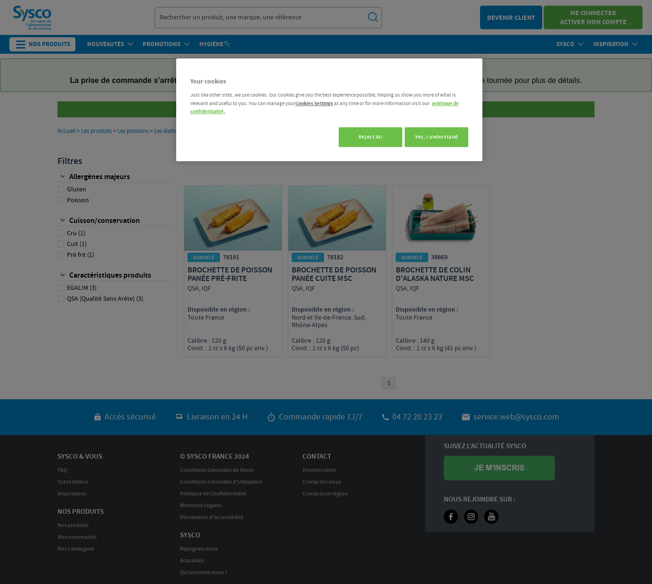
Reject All (366, 136)
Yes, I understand (436, 136)
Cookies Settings (314, 103)
